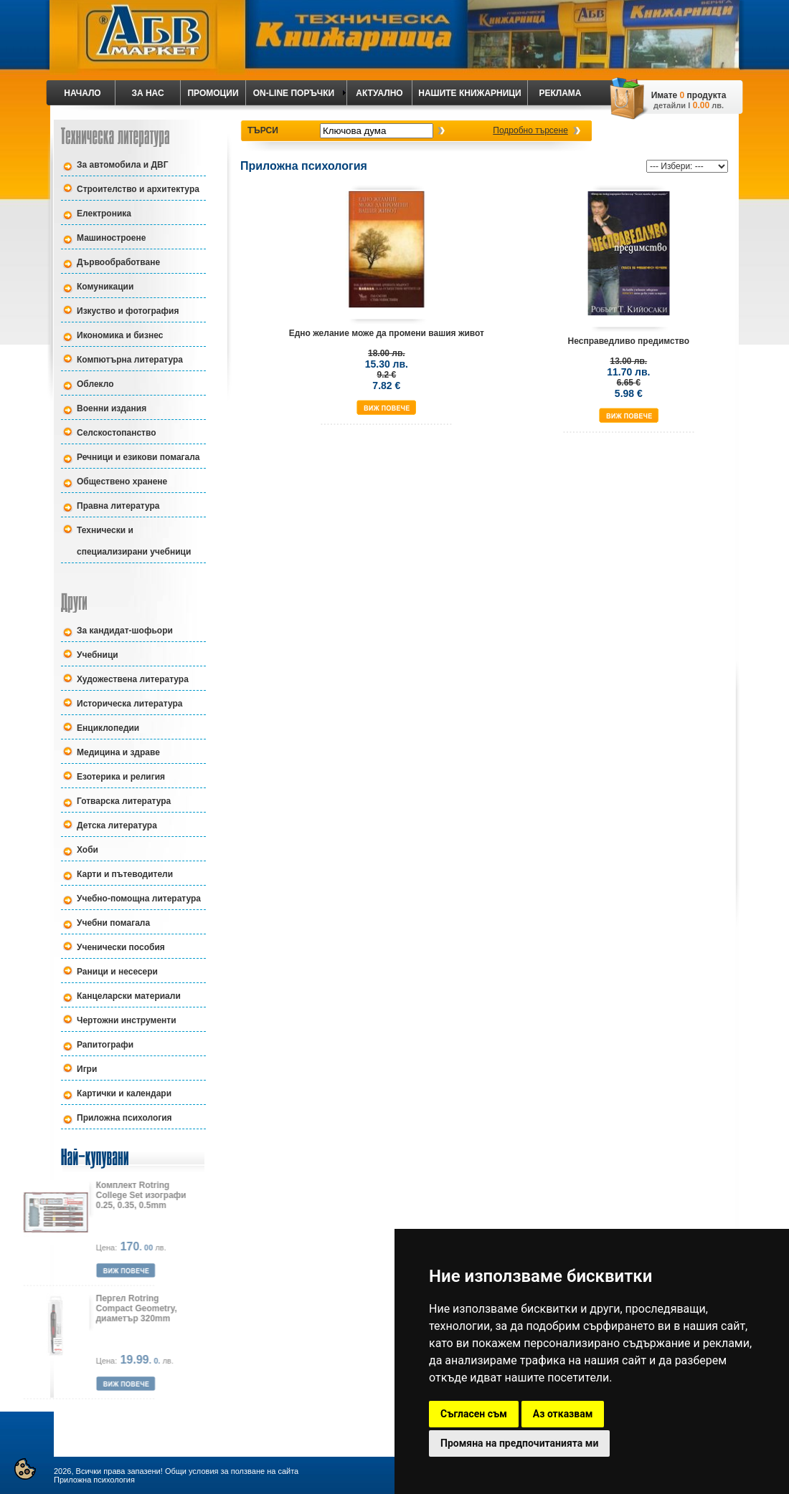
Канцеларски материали (129, 996)
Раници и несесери (117, 972)
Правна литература (118, 506)
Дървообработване (118, 262)
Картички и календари (124, 1093)
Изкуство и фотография (128, 311)
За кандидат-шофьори (125, 631)
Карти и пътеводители (125, 874)
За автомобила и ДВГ (123, 165)
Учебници (97, 655)
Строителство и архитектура (138, 189)
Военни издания (111, 408)
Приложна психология (124, 1118)
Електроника (104, 214)
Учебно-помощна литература (139, 899)
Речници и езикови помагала (138, 457)
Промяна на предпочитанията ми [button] (519, 1443)
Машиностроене (111, 238)
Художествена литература (133, 679)
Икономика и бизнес (120, 335)
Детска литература (117, 825)
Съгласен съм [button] (473, 1413)
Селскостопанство (116, 433)
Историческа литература (129, 704)
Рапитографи (105, 1045)
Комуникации (105, 287)
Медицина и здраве (118, 752)
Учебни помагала (113, 923)
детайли (669, 105)
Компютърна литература (130, 360)
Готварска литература (124, 801)
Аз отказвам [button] (563, 1413)
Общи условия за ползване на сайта (231, 1471)
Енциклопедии (108, 728)
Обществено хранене (122, 482)
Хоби (87, 850)
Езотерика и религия (121, 777)
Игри (87, 1069)
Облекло (95, 384)
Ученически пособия (121, 947)
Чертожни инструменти (126, 1020)
